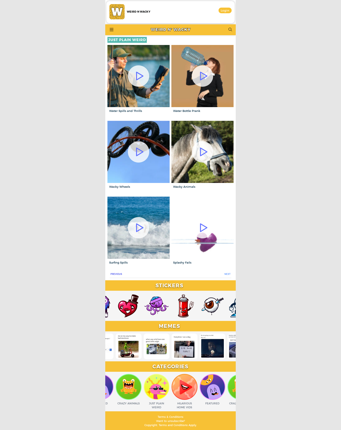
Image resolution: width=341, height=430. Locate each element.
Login (225, 10)
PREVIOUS (116, 274)
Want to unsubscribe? (170, 421)
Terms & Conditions (170, 416)
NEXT (227, 274)
